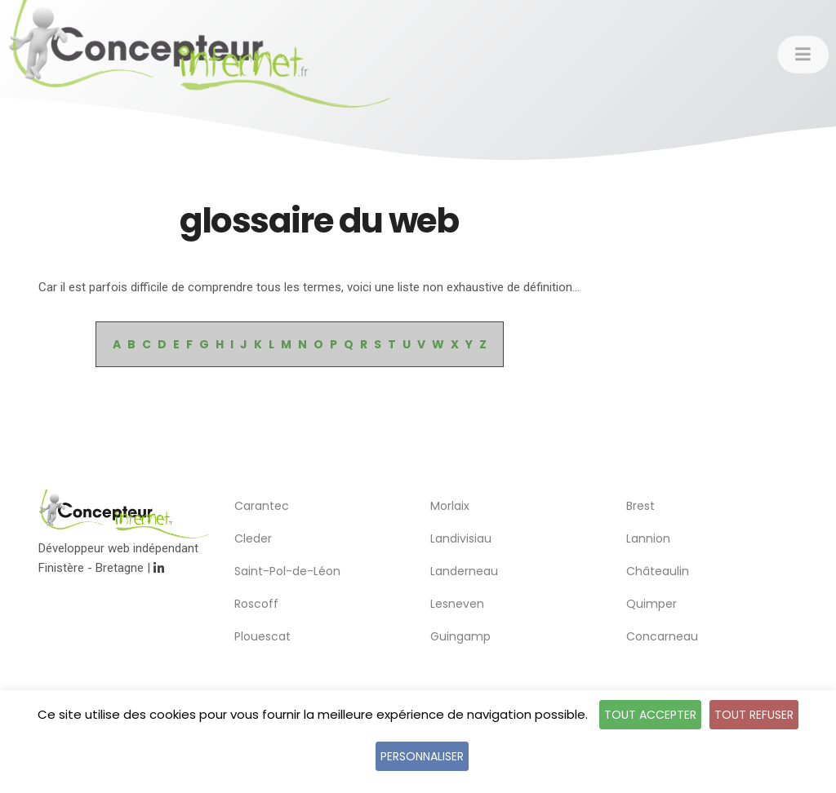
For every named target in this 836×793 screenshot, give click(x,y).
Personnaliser (422, 756)
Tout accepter (650, 715)
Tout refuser (754, 715)
